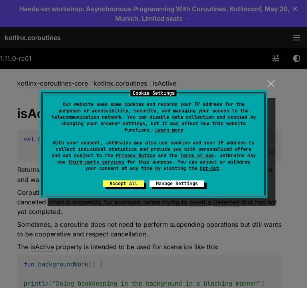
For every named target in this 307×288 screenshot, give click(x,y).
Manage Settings (177, 183)
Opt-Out (209, 168)
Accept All (124, 183)
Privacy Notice (135, 155)
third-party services (96, 162)
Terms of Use (197, 155)
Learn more (169, 130)
